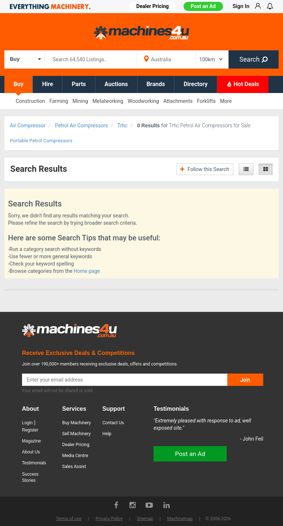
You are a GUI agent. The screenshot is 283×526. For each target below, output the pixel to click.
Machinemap (180, 518)
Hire (47, 84)
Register (30, 430)
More (226, 101)
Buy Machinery (76, 422)
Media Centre (75, 455)
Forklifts (206, 101)
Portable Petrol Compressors (41, 140)
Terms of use (69, 518)
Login (27, 422)
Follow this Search (204, 169)
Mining (80, 101)
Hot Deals (242, 84)
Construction (30, 101)
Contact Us (113, 422)
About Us (31, 452)
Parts (79, 84)
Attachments (178, 101)
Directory (196, 84)
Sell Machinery (76, 433)
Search (253, 59)
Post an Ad (203, 6)
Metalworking (108, 101)
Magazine (31, 441)
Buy (18, 84)
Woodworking (143, 101)
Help (107, 433)
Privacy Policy (108, 518)
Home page (86, 271)
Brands (156, 84)
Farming (58, 101)
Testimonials (34, 462)
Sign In (241, 6)
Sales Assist (74, 466)
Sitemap (145, 518)
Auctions (116, 84)
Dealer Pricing (75, 444)
